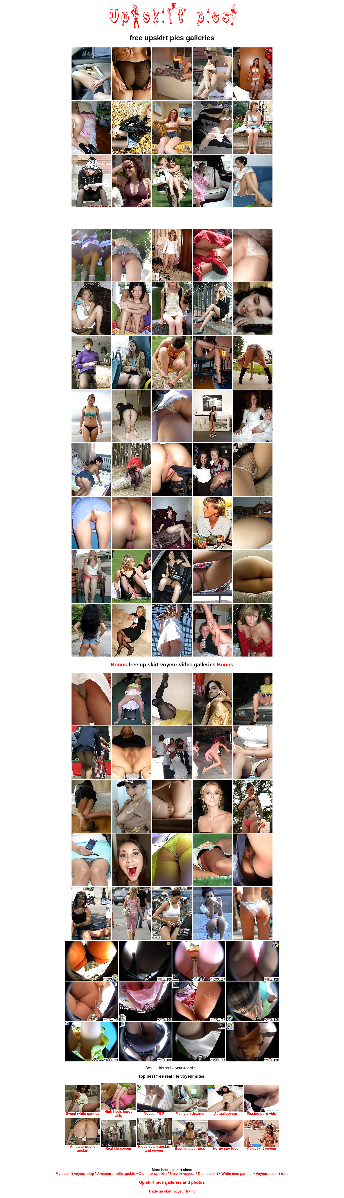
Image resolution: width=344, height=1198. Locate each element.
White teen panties (236, 1174)
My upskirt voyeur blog (75, 1174)
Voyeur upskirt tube (272, 1174)
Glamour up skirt (153, 1174)
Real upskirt (208, 1174)
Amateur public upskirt (116, 1174)
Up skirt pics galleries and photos (172, 1182)
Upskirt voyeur (182, 1174)
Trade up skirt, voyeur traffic (171, 1191)
